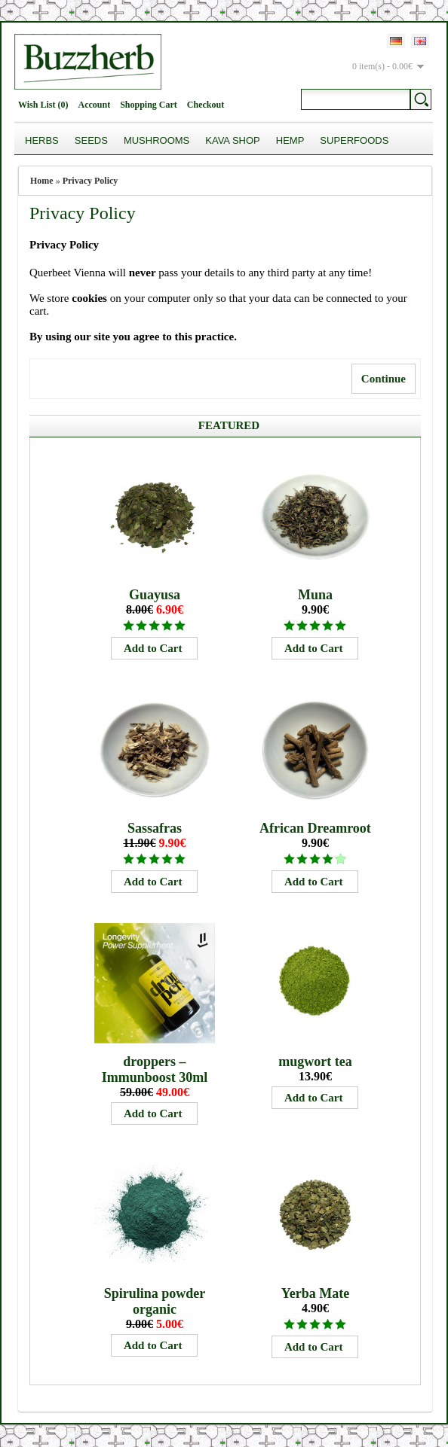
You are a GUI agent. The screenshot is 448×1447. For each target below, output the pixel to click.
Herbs (42, 140)
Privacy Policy (90, 180)
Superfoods (354, 140)
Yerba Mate (315, 1293)
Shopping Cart (148, 104)
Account (94, 104)
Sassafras (154, 828)
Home (42, 180)
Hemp (290, 140)
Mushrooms (156, 140)
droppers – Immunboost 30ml (155, 1069)
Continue (383, 379)
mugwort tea (314, 1061)
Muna (315, 594)
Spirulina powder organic (155, 1301)
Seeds (91, 140)
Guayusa (154, 594)
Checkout (205, 104)
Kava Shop (232, 140)
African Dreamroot (315, 828)
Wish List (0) (43, 104)
